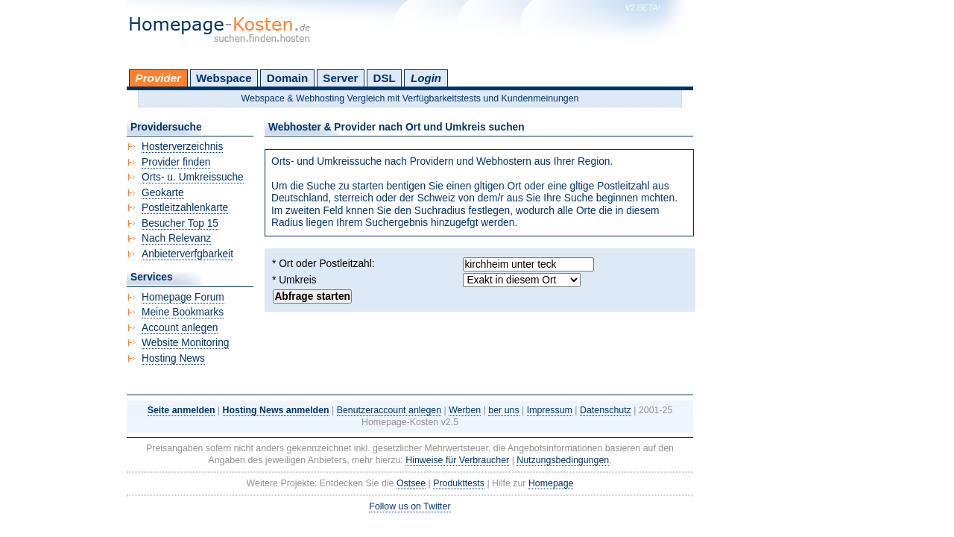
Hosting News (173, 358)
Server (340, 78)
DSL (384, 78)
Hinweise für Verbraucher (457, 460)
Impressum (549, 410)
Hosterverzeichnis (182, 146)
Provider (158, 78)
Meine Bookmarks (183, 312)
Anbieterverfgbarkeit (187, 254)
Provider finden (176, 162)
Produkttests (458, 483)
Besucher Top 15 (180, 223)
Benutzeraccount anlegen (389, 410)
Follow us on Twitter (409, 506)
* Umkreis (294, 280)
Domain (287, 78)
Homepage (551, 483)
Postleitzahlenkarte (185, 207)
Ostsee (411, 483)
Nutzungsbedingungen (563, 460)
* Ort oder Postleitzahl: (323, 263)
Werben (465, 410)
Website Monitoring (185, 342)
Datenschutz (605, 410)
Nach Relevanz (176, 238)
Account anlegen (180, 327)
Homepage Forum (183, 297)
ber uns (503, 410)
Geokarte (163, 192)
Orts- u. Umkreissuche (193, 177)
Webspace (224, 78)
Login (426, 78)
